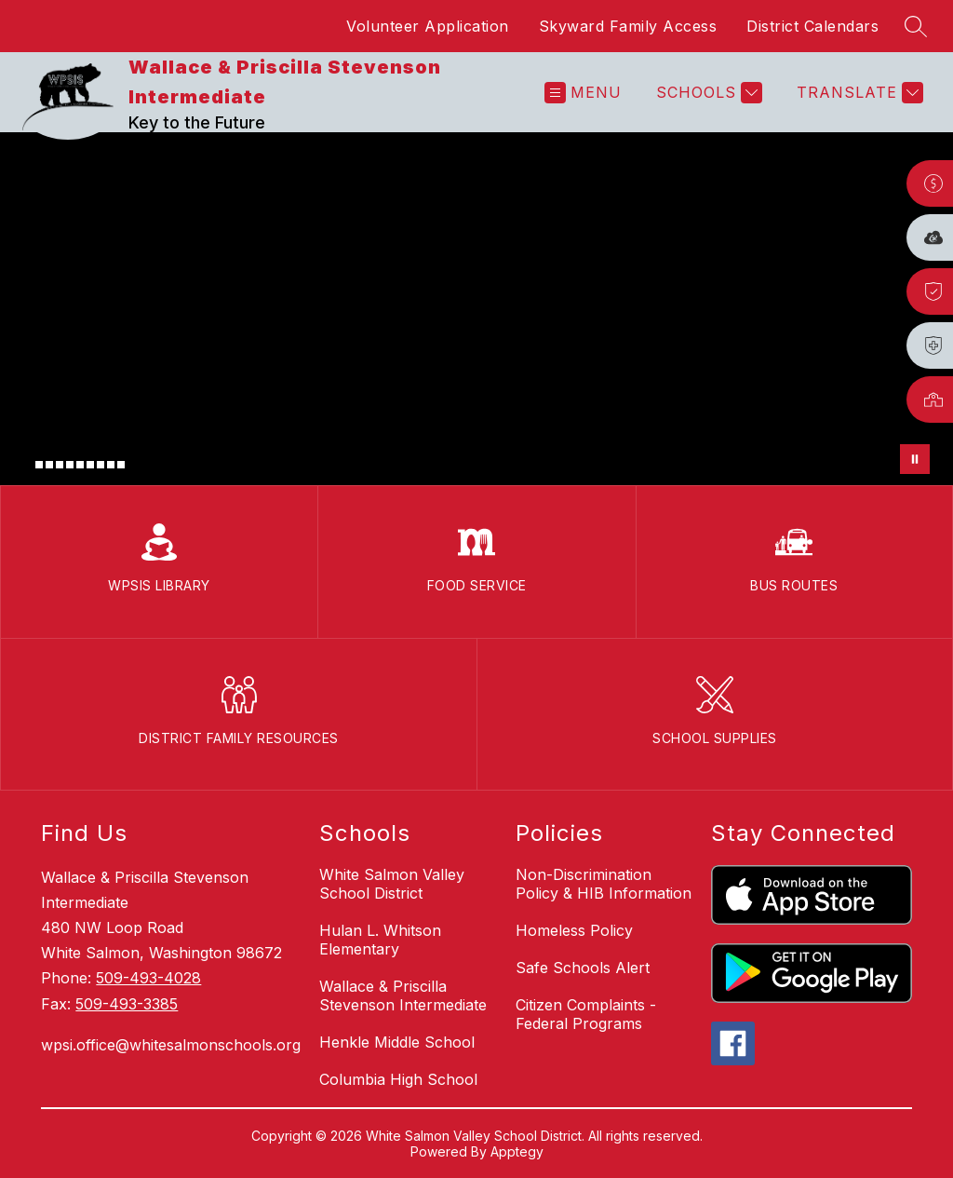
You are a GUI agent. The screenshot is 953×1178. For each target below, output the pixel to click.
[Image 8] (100, 464)
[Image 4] (59, 464)
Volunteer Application (427, 26)
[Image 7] (90, 464)
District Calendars (812, 26)
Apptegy (517, 1151)
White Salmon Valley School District (391, 883)
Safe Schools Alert (583, 967)
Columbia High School (398, 1079)
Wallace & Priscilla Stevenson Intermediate (403, 995)
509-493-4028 (148, 977)
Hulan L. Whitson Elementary (380, 939)
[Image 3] (49, 464)
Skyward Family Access (628, 26)
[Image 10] (121, 464)
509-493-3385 (126, 1004)
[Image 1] (29, 467)
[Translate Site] (857, 92)
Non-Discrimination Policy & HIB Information (603, 883)
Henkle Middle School (397, 1042)
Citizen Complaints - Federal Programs (586, 1014)
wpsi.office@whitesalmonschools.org (171, 1045)
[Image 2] (39, 464)
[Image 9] (110, 464)
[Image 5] (70, 464)
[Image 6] (80, 464)
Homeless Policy (574, 930)
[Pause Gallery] (915, 459)
